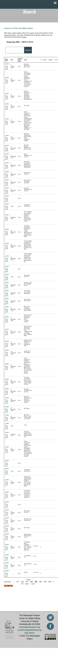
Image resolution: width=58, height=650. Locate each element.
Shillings (50, 59)
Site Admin (30, 633)
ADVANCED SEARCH (13, 37)
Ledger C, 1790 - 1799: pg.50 (7, 198)
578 (22, 582)
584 (49, 582)
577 (17, 582)
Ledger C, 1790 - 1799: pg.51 (7, 463)
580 (31, 582)
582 (40, 582)
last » (33, 584)
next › (27, 584)
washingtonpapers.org (29, 627)
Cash (19, 66)
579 (27, 582)
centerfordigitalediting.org (30, 630)
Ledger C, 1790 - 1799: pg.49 (7, 66)
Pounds (45, 59)
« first (28, 580)
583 (45, 582)
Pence (56, 59)
